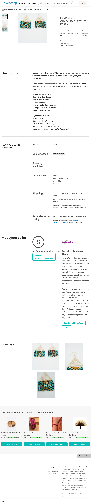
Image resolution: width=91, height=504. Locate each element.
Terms (77, 494)
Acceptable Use (67, 497)
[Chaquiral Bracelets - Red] (57, 431)
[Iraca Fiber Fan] (79, 431)
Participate (32, 3)
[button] (22, 3)
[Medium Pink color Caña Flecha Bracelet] (34, 431)
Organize (22, 3)
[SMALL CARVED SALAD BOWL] (11, 431)
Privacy (82, 494)
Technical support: (53, 472)
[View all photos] (32, 37)
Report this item (84, 456)
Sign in (83, 3)
